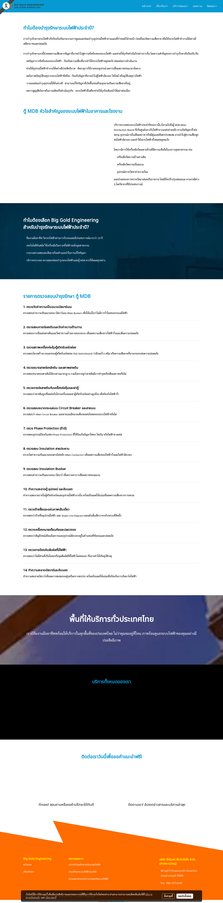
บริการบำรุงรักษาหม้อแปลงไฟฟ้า (84, 865)
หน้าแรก (146, 6)
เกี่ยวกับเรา (162, 6)
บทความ (197, 6)
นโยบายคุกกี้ (51, 897)
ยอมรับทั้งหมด (184, 896)
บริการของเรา (180, 6)
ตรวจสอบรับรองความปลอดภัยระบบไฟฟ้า (88, 879)
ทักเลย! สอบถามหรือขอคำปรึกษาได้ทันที (66, 804)
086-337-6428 (174, 883)
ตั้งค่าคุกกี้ (168, 896)
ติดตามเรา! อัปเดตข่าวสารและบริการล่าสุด (156, 804)
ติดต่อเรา (212, 6)
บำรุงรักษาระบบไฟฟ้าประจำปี (82, 872)
